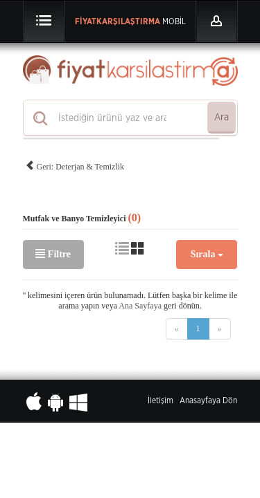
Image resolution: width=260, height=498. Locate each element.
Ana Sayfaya (140, 306)
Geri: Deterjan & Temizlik (75, 164)
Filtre (53, 253)
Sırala (207, 254)
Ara (221, 117)
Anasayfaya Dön (208, 400)
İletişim (160, 400)
